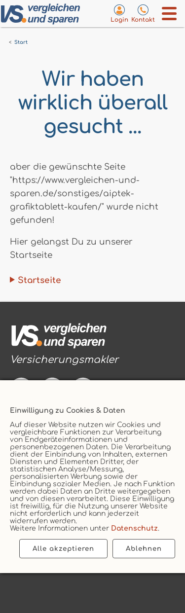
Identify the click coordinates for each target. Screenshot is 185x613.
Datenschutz (134, 528)
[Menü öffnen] (169, 13)
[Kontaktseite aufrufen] (143, 13)
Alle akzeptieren (63, 548)
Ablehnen (144, 548)
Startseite (39, 280)
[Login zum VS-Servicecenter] (119, 13)
